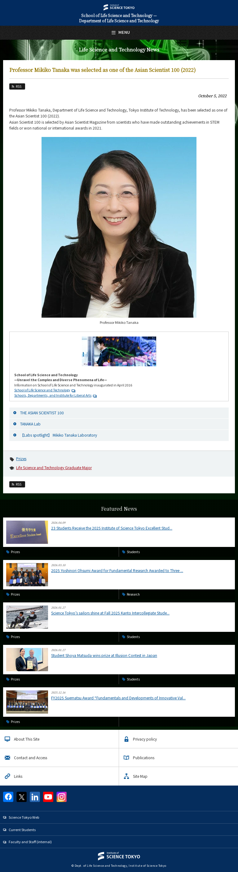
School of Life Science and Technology (42, 390)
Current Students (22, 829)
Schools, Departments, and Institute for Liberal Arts (52, 395)
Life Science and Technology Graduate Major (54, 467)
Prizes (21, 458)
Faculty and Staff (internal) (30, 841)
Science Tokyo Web (24, 817)
